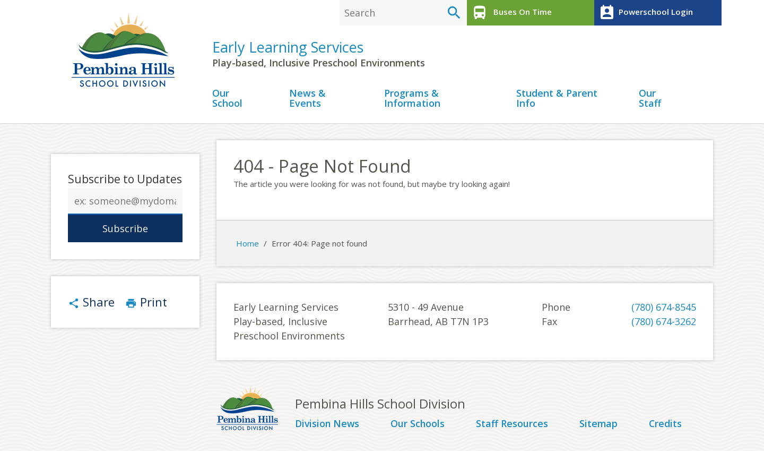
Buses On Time (511, 13)
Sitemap (598, 424)
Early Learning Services (287, 47)
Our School (227, 99)
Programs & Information (412, 99)
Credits (665, 424)
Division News (328, 424)
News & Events (307, 99)
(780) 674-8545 (663, 307)
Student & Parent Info (556, 99)
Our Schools (419, 424)
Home (247, 244)
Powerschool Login (645, 13)
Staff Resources (512, 424)
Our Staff (650, 99)
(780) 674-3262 (663, 322)
